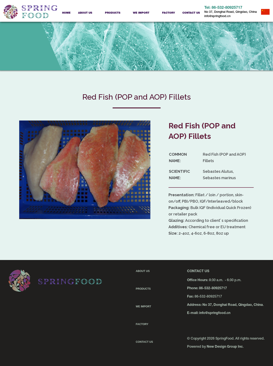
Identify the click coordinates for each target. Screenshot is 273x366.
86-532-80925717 (213, 288)
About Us (85, 13)
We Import (141, 13)
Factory (168, 13)
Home (66, 13)
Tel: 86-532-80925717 (223, 8)
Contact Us (191, 13)
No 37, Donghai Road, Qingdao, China (230, 12)
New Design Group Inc (225, 347)
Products (112, 13)
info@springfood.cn (217, 16)
